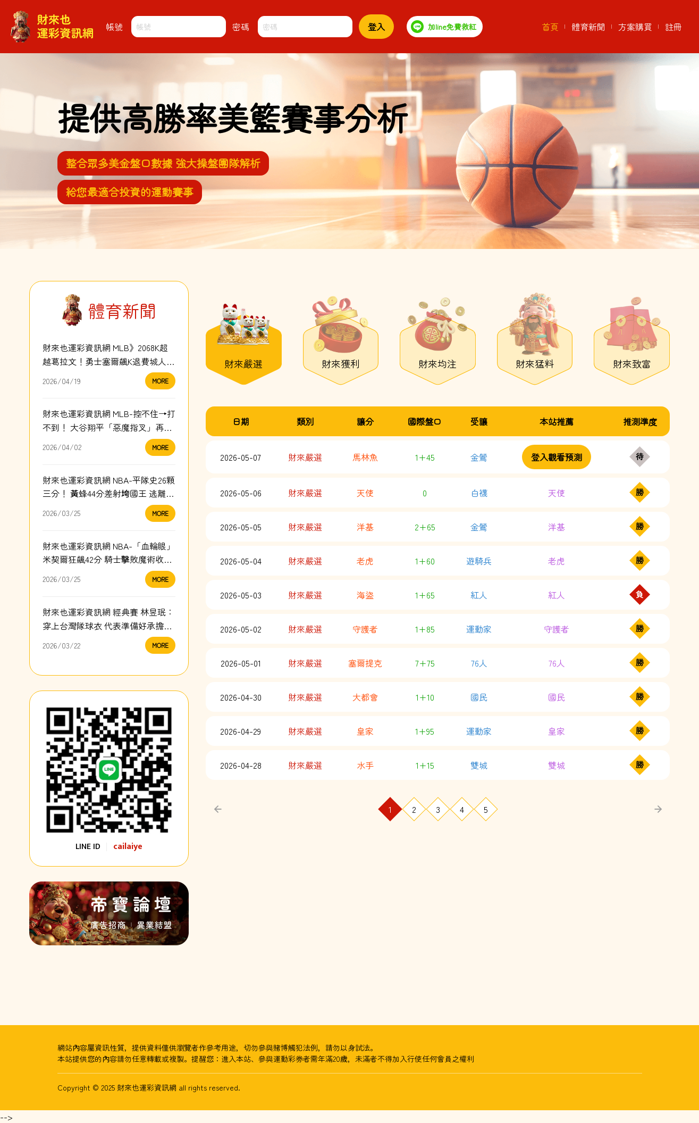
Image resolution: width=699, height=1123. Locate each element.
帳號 (114, 26)
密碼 (240, 26)
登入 (376, 26)
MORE (160, 380)
